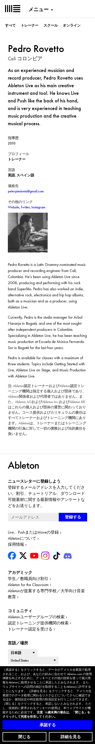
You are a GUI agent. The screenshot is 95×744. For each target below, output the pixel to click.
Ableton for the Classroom (28, 584)
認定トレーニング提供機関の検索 (38, 623)
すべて (10, 25)
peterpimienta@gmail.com (26, 191)
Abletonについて (22, 538)
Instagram (38, 207)
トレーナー (30, 25)
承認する (48, 725)
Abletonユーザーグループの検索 (36, 617)
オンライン (72, 25)
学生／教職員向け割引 (28, 578)
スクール (51, 25)
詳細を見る (71, 736)
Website (13, 207)
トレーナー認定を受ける (30, 629)
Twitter (25, 207)
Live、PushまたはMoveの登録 (33, 532)
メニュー (38, 9)
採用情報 (16, 544)
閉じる (24, 736)
